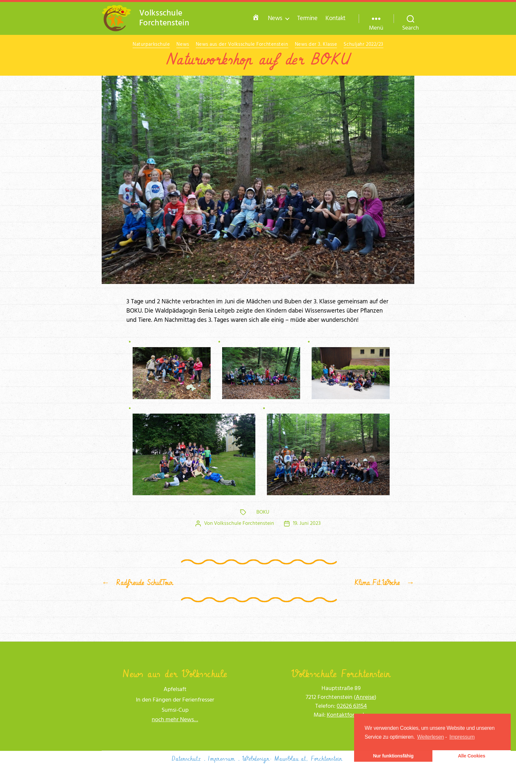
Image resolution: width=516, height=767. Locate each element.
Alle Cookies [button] (471, 755)
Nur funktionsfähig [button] (393, 755)
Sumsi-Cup (175, 710)
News (275, 18)
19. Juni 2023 (307, 523)
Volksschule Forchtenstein (244, 523)
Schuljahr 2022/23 (363, 44)
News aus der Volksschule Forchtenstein (242, 44)
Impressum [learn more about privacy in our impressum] (462, 737)
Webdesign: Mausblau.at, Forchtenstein (292, 758)
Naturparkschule (151, 44)
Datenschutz (186, 758)
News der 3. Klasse (316, 44)
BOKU (262, 512)
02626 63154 (352, 706)
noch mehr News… (175, 720)
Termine (307, 18)
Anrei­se (365, 697)
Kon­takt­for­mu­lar (348, 715)
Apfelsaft (175, 689)
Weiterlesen (430, 737)
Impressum (221, 758)
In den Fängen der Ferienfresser (175, 700)
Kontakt (335, 18)
